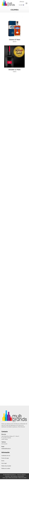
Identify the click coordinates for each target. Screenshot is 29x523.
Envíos (2, 460)
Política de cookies (22, 477)
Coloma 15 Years (14, 40)
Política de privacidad (6, 466)
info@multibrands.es (6, 448)
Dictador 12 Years (14, 71)
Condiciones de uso (5, 455)
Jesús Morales (21, 476)
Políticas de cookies (5, 468)
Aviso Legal (4, 463)
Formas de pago (5, 458)
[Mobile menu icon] (26, 3)
